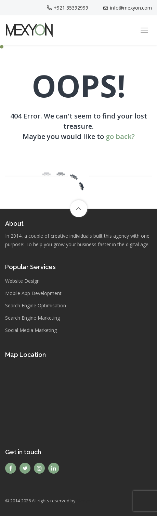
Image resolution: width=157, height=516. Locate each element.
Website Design (22, 281)
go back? (120, 136)
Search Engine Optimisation (35, 305)
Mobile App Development (33, 293)
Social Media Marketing (31, 330)
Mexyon (85, 501)
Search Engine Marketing (32, 318)
